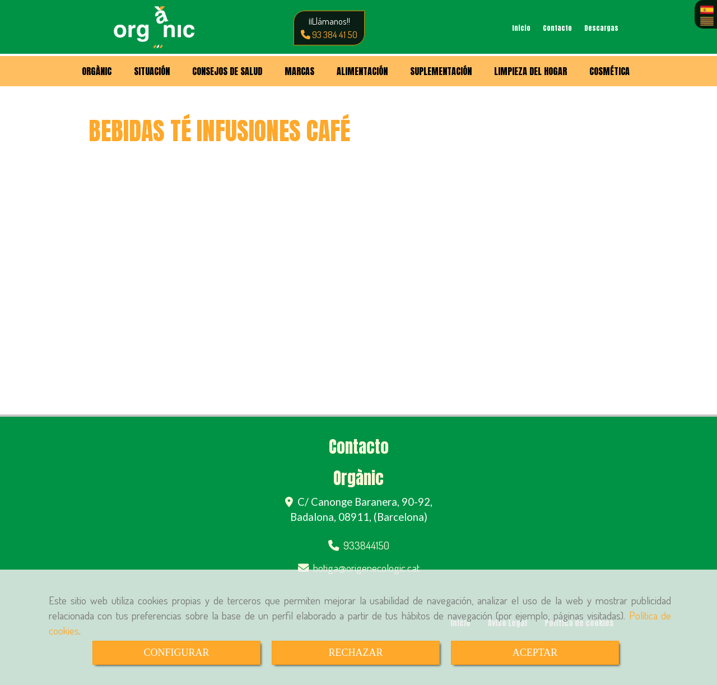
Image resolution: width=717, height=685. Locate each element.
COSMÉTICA (609, 71)
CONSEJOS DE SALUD (227, 71)
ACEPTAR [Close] (535, 652)
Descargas (601, 28)
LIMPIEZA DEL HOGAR (530, 71)
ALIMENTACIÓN (362, 71)
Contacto (557, 28)
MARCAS (299, 71)
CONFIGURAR (176, 652)
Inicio (521, 28)
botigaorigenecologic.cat (366, 568)
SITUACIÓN (152, 71)
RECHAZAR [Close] (355, 652)
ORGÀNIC (96, 71)
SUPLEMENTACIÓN (441, 71)
